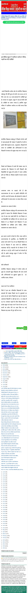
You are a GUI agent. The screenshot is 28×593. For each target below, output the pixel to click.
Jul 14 (4, 499)
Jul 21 (4, 485)
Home (14, 343)
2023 (4, 540)
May (4, 529)
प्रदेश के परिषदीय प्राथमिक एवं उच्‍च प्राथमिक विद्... (10, 402)
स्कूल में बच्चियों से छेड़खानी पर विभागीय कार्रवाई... (10, 443)
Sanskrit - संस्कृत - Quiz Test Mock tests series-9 (14, 352)
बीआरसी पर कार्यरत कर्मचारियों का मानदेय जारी (9, 390)
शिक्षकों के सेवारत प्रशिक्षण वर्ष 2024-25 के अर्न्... (10, 406)
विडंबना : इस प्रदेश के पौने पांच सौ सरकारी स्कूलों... (10, 418)
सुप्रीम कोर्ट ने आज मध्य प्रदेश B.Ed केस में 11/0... (10, 396)
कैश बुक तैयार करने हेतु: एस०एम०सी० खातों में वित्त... (10, 416)
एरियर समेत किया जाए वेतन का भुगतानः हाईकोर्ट (9, 412)
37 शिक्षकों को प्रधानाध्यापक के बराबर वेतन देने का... (10, 435)
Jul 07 (4, 513)
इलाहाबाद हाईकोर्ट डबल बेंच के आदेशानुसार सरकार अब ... (11, 424)
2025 (4, 367)
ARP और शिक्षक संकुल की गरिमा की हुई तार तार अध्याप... (11, 388)
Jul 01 (4, 525)
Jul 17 (4, 493)
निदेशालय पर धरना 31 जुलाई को (7, 459)
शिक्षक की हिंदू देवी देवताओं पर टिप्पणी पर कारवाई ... (10, 422)
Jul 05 (4, 517)
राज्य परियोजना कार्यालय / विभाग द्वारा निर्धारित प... (10, 394)
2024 (4, 369)
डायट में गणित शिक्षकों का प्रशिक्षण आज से (8, 457)
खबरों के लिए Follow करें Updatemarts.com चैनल (15, 22)
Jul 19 (4, 489)
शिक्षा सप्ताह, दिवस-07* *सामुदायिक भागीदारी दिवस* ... (11, 449)
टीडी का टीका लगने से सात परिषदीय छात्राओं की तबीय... (11, 432)
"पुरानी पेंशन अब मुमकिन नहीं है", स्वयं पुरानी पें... (9, 400)
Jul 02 (4, 523)
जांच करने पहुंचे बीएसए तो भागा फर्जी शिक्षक (9, 439)
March (4, 533)
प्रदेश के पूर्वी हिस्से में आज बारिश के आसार (8, 441)
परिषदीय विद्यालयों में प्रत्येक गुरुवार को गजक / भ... (10, 392)
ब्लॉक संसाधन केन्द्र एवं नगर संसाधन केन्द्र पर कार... (10, 404)
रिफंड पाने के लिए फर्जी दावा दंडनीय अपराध (8, 445)
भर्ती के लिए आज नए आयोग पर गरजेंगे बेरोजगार (9, 461)
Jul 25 (4, 477)
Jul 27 (4, 473)
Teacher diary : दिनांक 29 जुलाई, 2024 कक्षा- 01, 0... (11, 451)
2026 (4, 365)
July (4, 380)
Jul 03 (4, 521)
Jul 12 (4, 503)
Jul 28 (4, 471)
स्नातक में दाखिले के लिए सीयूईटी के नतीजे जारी (9, 467)
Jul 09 (4, 509)
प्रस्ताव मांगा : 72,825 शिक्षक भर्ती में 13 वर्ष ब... (9, 463)
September (5, 376)
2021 (4, 544)
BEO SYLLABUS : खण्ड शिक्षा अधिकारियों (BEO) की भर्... (12, 469)
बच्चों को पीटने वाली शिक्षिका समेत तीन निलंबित (9, 426)
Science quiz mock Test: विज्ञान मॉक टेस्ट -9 (12, 359)
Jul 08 (4, 511)
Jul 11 (4, 505)
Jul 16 (4, 495)
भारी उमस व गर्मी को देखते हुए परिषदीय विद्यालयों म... (10, 398)
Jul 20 (4, 487)
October (4, 374)
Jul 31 (4, 382)
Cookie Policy (20, 591)
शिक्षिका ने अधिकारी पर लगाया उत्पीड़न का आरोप (9, 428)
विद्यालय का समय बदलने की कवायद (7, 433)
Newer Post (5, 343)
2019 (4, 547)
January (4, 537)
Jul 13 (4, 501)
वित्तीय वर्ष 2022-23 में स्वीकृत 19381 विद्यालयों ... (10, 410)
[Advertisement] (14, 38)
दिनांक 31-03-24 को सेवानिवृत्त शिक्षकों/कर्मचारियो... (10, 408)
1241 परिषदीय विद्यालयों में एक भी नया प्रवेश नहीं (9, 437)
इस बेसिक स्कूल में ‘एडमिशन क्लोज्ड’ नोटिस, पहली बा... (11, 430)
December (5, 370)
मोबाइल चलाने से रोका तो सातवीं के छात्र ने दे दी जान (10, 465)
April (4, 531)
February (5, 535)
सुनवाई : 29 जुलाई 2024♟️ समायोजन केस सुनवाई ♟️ (11, 447)
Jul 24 (4, 479)
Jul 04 (4, 519)
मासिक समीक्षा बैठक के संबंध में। (7, 420)
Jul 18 (4, 491)
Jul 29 (4, 386)
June (4, 527)
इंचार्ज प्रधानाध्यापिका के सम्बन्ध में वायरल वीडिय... (10, 455)
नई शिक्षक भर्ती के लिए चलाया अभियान (8, 453)
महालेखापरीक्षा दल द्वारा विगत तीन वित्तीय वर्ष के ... (10, 414)
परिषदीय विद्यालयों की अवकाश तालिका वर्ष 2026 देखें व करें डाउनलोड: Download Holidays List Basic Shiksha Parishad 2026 (13, 18)
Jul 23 (4, 481)
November (5, 372)
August (4, 378)
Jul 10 (4, 507)
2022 (4, 542)
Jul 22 (4, 483)
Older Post (23, 343)
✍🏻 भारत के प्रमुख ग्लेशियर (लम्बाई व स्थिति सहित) (13, 351)
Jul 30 (4, 384)
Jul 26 (4, 475)
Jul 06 (4, 515)
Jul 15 (4, 497)
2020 (4, 546)
